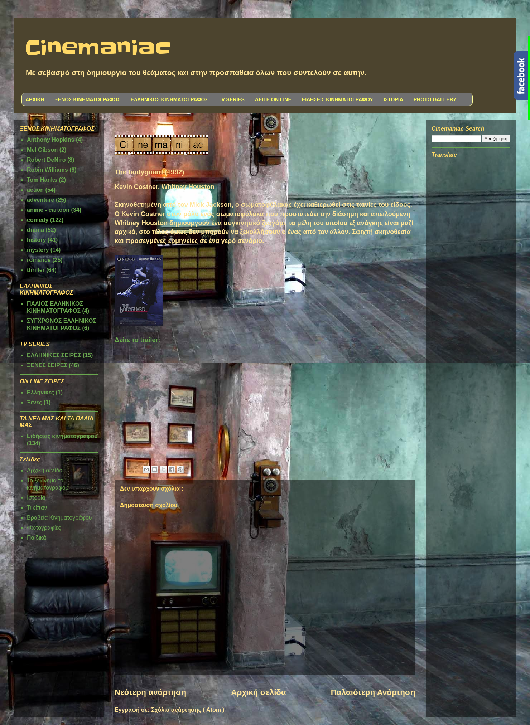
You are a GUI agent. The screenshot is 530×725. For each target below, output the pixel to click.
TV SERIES (231, 99)
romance (39, 260)
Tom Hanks (42, 180)
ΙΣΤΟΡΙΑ (393, 99)
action (35, 190)
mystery (38, 250)
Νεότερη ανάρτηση (150, 692)
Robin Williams (47, 170)
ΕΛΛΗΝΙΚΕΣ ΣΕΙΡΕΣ (54, 355)
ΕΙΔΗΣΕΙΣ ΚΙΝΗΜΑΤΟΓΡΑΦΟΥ (337, 99)
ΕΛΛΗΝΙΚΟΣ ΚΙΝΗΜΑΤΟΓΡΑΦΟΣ (169, 99)
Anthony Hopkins (50, 140)
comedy (37, 220)
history (36, 240)
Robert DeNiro (46, 160)
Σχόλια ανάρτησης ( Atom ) (187, 710)
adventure (40, 200)
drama (35, 230)
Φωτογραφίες (44, 528)
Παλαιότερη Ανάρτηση (373, 692)
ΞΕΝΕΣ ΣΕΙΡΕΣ (47, 365)
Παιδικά (36, 538)
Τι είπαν (37, 508)
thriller (36, 270)
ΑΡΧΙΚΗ (34, 99)
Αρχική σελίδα (258, 692)
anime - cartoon (48, 210)
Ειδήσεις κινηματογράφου (62, 436)
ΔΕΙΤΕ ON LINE (273, 99)
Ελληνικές (40, 392)
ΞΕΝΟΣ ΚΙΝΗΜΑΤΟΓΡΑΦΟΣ (87, 99)
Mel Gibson (42, 150)
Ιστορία (36, 498)
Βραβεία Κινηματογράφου (59, 518)
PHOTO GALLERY (435, 99)
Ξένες (34, 402)
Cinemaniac (98, 48)
